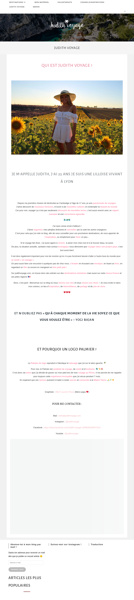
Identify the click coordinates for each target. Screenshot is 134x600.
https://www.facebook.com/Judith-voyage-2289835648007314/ (72, 427)
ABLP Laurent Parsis (64, 392)
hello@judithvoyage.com (70, 416)
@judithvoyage (72, 422)
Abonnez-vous (17, 569)
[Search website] (124, 11)
